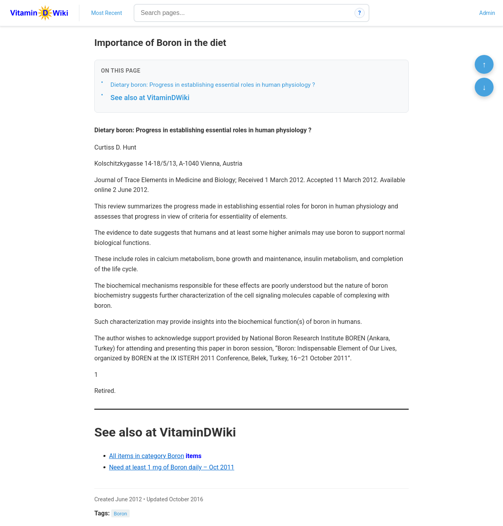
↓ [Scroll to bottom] (484, 87)
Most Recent (106, 13)
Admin (487, 13)
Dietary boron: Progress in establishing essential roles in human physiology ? (212, 84)
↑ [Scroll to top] (484, 64)
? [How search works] (359, 13)
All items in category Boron (146, 456)
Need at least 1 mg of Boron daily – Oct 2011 (171, 467)
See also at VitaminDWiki (149, 97)
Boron (120, 514)
